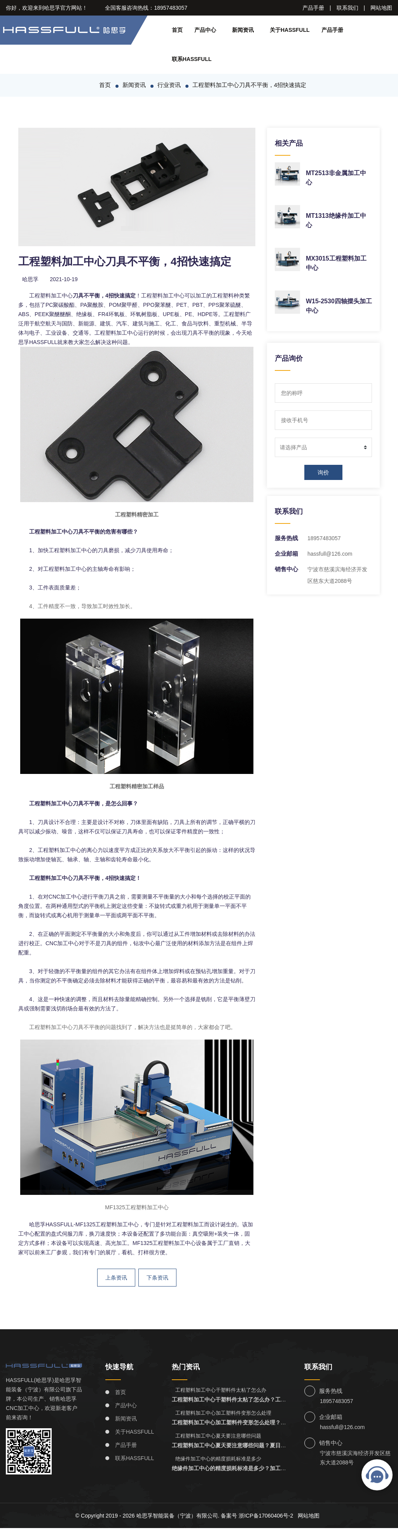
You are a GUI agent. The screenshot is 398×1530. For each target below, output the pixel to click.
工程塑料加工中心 (51, 297)
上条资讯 (116, 1279)
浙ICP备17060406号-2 (269, 1517)
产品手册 (313, 8)
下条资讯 (157, 1279)
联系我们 (347, 8)
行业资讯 (168, 86)
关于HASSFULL (292, 30)
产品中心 (205, 30)
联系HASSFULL (191, 59)
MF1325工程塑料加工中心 (137, 1209)
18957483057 (325, 540)
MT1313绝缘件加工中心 (338, 217)
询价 (323, 474)
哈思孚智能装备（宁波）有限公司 (179, 1517)
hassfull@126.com (331, 555)
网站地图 (381, 8)
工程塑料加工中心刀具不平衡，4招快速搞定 (249, 86)
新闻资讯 (244, 30)
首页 (177, 30)
